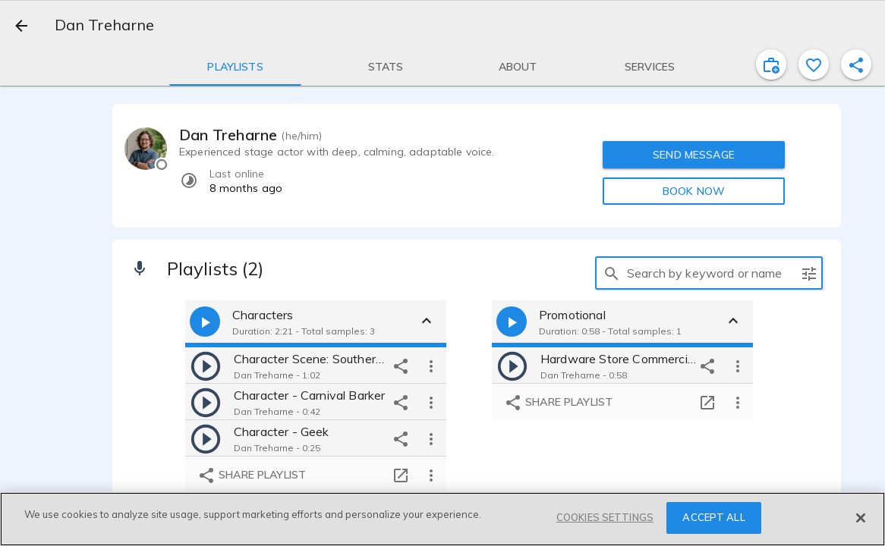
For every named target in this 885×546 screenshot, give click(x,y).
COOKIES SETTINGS (605, 517)
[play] (205, 365)
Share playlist (251, 475)
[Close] (860, 518)
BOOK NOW (694, 191)
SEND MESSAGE (694, 155)
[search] (612, 273)
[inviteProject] (771, 64)
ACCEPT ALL (713, 517)
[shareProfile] (856, 64)
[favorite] (813, 64)
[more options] (431, 365)
